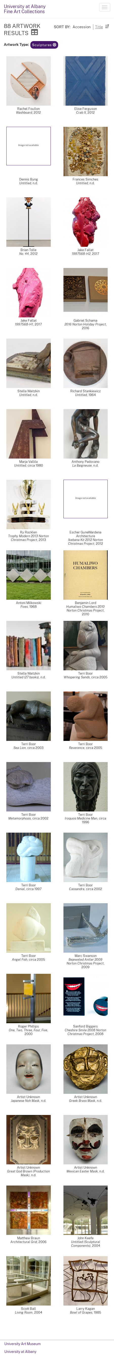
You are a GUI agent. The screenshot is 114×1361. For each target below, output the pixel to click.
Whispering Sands (77, 677)
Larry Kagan (85, 1309)
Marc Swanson (86, 956)
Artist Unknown (28, 1097)
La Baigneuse (82, 465)
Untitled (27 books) (25, 677)
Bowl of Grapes (81, 1312)
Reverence (76, 748)
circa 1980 (35, 465)
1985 (97, 1312)
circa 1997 (34, 889)
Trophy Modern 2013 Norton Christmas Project (28, 538)
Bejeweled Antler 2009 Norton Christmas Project (85, 961)
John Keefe (85, 1238)
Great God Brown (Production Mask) (28, 1173)
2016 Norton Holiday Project (85, 324)
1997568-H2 (81, 254)
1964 (92, 395)
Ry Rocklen (28, 532)
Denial (20, 889)
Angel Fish (19, 959)
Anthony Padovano (85, 462)
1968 (33, 607)
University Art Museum (22, 1344)
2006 (42, 1242)
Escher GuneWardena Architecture (85, 534)
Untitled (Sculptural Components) (85, 1244)
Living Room (24, 1312)
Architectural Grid (23, 1242)
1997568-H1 (24, 324)
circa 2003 (35, 748)
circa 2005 (99, 677)
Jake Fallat (85, 250)
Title (99, 26)
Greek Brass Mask (82, 1101)
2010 (85, 614)
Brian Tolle (28, 250)
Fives (24, 607)
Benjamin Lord (85, 603)
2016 (85, 328)
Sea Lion (19, 748)
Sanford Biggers (85, 1026)
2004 (96, 1246)
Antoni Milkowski (28, 603)
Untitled (25, 183)
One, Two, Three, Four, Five (28, 1030)
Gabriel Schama (85, 320)
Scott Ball (28, 1309)
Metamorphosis (19, 818)
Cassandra (76, 889)
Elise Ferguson (85, 109)
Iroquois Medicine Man (81, 818)
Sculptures (44, 45)
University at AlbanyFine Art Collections (25, 9)
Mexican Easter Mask (82, 1171)
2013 (42, 540)
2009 (85, 967)
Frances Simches (85, 179)
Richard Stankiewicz (85, 391)
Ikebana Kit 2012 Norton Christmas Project (85, 542)
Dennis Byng (28, 179)
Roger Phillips (28, 1026)
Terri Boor (85, 673)
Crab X (81, 112)
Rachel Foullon (28, 109)
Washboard (24, 112)
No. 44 (24, 254)
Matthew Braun (28, 1238)
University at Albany (20, 1352)
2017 (95, 254)
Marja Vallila (28, 462)
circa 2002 (40, 818)
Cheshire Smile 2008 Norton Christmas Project (85, 1032)
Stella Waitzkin (28, 391)
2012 (37, 112)
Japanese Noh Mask (25, 1101)
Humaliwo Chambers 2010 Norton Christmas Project (85, 608)
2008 (99, 1034)
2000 (29, 1034)
